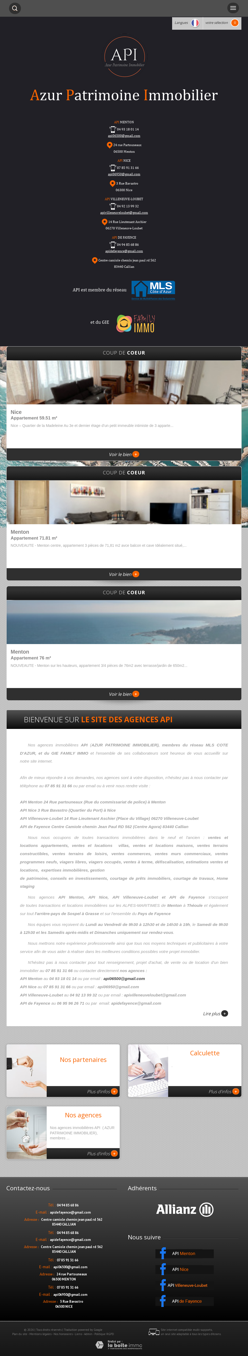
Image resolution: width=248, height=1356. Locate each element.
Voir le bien (124, 454)
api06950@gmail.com (124, 174)
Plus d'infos (102, 1091)
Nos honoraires (63, 1334)
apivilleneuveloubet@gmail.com (124, 213)
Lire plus (215, 1013)
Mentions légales (40, 1334)
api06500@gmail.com (124, 978)
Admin (88, 1334)
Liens (78, 1334)
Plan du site (19, 1334)
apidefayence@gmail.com (124, 251)
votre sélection (216, 22)
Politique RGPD (104, 1334)
